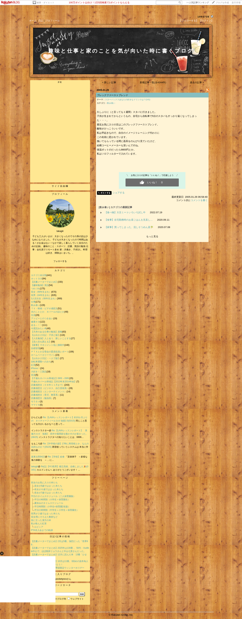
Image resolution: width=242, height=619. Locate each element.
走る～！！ (36, 325)
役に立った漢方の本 (41, 520)
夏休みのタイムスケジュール (48, 503)
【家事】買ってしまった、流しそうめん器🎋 (129, 227)
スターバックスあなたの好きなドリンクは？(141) (127, 99)
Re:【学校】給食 (56, 456)
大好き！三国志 (39, 371)
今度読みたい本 (39, 328)
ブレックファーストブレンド (112, 95)
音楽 (33, 375)
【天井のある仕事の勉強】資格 (46, 331)
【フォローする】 (188, 20)
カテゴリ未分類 (39, 275)
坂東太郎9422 (38, 456)
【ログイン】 (206, 20)
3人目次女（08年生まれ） (44, 298)
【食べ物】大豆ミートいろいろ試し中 (125, 212)
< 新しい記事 (109, 82)
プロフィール (52, 20)
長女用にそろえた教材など (44, 517)
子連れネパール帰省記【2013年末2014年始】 (53, 381)
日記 (40, 20)
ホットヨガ (36, 278)
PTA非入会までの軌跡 (42, 530)
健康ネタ (35, 321)
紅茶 (33, 365)
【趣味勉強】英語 (40, 285)
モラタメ (35, 401)
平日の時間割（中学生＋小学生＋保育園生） (56, 510)
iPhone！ (35, 368)
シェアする (119, 192)
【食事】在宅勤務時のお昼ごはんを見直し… (129, 219)
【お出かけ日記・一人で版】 (45, 358)
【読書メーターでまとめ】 (44, 282)
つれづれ (35, 288)
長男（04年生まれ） (41, 295)
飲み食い (35, 305)
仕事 (33, 302)
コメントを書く (199, 200)
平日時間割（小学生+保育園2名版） (52, 506)
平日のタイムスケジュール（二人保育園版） (53, 496)
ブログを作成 (222, 2)
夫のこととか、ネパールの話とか (47, 312)
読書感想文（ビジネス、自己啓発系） (50, 388)
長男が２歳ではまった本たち (45, 513)
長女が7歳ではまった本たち (48, 492)
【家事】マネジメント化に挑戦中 (47, 345)
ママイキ (35, 405)
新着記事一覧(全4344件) (153, 82)
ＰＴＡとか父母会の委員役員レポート (50, 351)
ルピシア (38, 527)
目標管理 (35, 348)
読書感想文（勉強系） (42, 398)
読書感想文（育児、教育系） (45, 395)
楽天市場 (236, 2)
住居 (33, 315)
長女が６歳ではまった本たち (48, 489)
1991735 (203, 16)
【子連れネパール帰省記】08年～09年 (50, 378)
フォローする (60, 261)
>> (197, 2)
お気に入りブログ (60, 574)
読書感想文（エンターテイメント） (49, 391)
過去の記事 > (197, 82)
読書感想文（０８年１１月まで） (47, 385)
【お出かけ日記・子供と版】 (45, 335)
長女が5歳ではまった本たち (48, 486)
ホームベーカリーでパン (43, 355)
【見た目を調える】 (41, 341)
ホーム (32, 20)
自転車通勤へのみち (41, 361)
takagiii (34, 466)
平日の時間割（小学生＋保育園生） (52, 499)
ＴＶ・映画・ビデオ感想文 (44, 308)
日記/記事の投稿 (60, 536)
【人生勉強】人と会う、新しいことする (51, 338)
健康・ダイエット (45, 2)
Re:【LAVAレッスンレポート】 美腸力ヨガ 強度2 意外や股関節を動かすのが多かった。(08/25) (59, 433)
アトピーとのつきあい (42, 318)
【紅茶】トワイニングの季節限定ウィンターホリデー (57, 568)
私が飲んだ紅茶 (39, 523)
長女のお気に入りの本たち (44, 482)
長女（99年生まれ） (41, 292)
